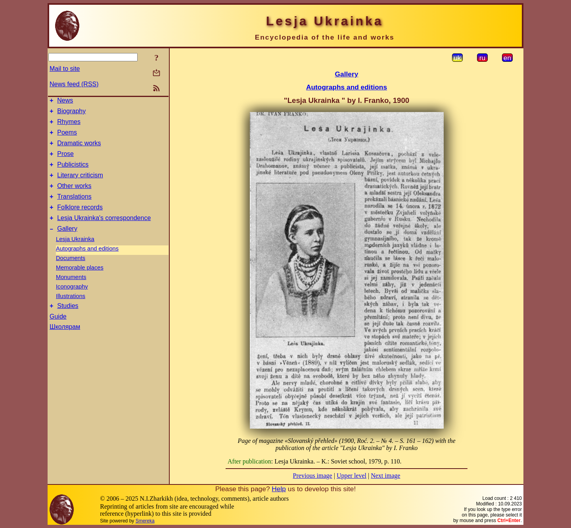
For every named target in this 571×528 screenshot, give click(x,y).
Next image (385, 475)
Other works (74, 196)
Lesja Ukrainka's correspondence (104, 232)
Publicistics (72, 172)
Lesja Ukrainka (75, 254)
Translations (74, 208)
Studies (67, 322)
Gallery (67, 244)
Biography (71, 113)
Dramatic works (79, 149)
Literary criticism (80, 184)
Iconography (72, 302)
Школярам (65, 343)
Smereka (145, 521)
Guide (58, 333)
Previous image (312, 475)
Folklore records (80, 220)
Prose (65, 161)
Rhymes (68, 125)
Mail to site (65, 68)
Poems (67, 137)
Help (279, 489)
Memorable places (79, 283)
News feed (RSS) (74, 84)
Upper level (351, 475)
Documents (70, 273)
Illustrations (70, 311)
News (65, 101)
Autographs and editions (87, 264)
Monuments (71, 292)
